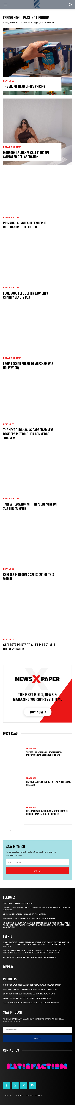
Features (8, 81)
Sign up (38, 871)
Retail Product (12, 147)
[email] (37, 862)
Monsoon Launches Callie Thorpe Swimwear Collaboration (26, 154)
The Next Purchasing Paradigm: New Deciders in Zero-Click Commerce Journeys (28, 433)
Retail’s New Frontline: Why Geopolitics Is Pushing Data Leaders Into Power (46, 812)
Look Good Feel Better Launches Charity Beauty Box (25, 295)
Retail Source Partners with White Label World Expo (29, 957)
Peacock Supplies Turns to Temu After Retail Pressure (48, 783)
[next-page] (10, 831)
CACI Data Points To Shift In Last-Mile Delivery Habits (29, 646)
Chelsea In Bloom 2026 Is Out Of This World (28, 576)
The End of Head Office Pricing (24, 86)
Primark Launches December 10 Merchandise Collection (25, 224)
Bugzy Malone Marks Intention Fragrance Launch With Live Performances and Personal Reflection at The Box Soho (32, 952)
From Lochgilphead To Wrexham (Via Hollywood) (28, 365)
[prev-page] (5, 831)
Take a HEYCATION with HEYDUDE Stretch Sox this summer (30, 506)
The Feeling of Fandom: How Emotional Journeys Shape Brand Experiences (44, 754)
